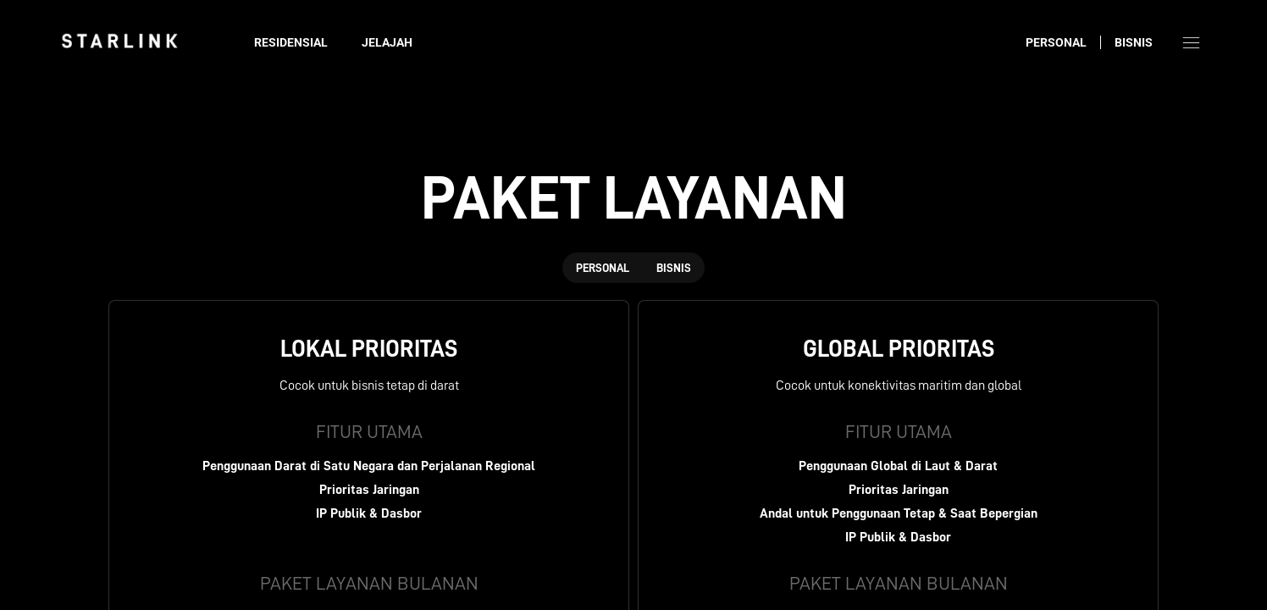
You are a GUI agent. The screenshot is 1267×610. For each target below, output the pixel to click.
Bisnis (1134, 42)
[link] (119, 40)
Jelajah (387, 42)
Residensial (291, 42)
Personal (1056, 42)
